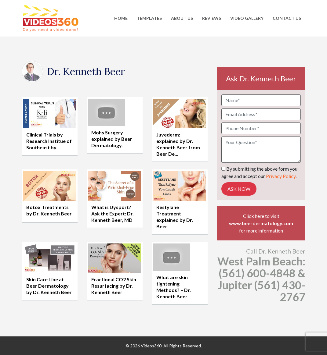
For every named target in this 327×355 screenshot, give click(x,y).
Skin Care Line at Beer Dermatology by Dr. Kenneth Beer (49, 285)
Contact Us (287, 18)
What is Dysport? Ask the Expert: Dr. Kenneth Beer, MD (112, 213)
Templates (149, 18)
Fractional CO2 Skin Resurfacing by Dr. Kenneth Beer (113, 285)
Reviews (211, 18)
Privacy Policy (281, 176)
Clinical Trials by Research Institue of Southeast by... (49, 141)
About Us (182, 18)
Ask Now (238, 189)
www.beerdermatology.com (261, 223)
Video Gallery (246, 18)
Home (121, 18)
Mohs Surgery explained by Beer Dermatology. (111, 139)
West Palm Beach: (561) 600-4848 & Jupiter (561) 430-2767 (261, 279)
